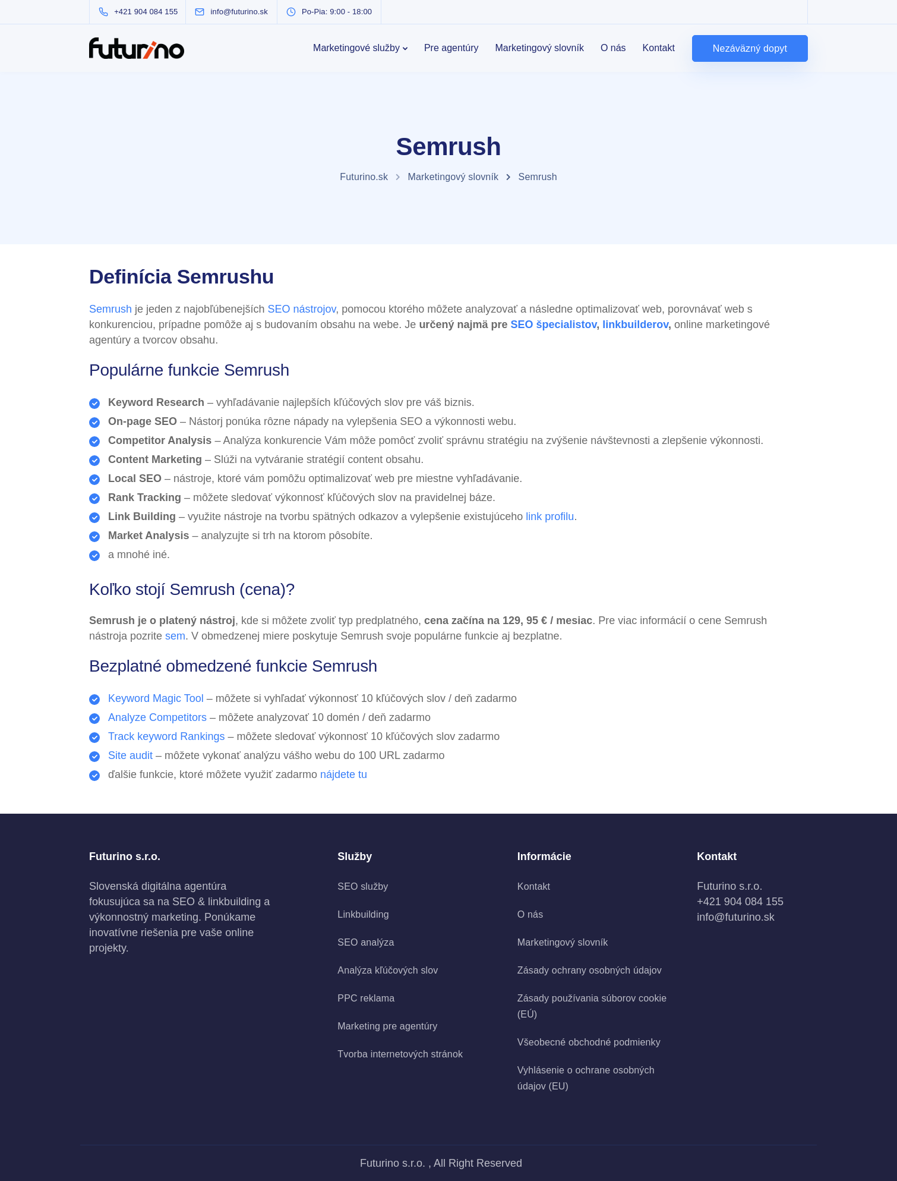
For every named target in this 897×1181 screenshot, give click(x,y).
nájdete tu (343, 774)
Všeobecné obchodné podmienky (589, 1042)
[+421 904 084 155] (140, 12)
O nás (613, 48)
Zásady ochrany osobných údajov (589, 970)
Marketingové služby (356, 48)
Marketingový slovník (539, 48)
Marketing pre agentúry (387, 1026)
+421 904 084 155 (740, 902)
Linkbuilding (363, 914)
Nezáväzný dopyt (750, 48)
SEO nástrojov (301, 309)
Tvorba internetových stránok (400, 1054)
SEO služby (362, 886)
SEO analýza (365, 942)
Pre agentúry (451, 48)
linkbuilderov (635, 324)
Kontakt (659, 48)
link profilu (550, 516)
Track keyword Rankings (166, 736)
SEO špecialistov (553, 324)
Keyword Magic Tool (156, 698)
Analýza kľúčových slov (387, 970)
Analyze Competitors (157, 717)
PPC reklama (365, 998)
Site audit (130, 755)
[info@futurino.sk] (242, 11)
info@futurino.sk (735, 917)
